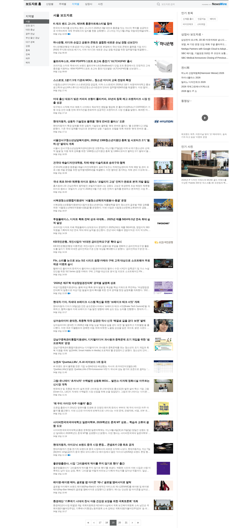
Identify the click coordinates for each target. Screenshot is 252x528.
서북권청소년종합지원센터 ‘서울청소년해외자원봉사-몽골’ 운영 (89, 200)
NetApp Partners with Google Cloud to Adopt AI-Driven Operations (214, 49)
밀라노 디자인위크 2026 (193, 82)
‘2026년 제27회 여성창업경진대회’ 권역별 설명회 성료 (84, 283)
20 (120, 522)
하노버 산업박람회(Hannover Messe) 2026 (202, 73)
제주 (28, 58)
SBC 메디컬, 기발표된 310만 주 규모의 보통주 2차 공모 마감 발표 (214, 53)
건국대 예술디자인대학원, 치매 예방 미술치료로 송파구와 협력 (89, 162)
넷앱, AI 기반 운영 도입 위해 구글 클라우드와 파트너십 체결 (211, 44)
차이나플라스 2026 (190, 77)
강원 (28, 46)
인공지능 (202, 19)
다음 (226, 163)
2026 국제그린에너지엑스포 (195, 86)
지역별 (75, 4)
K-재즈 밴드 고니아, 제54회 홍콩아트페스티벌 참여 (82, 23)
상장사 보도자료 (191, 34)
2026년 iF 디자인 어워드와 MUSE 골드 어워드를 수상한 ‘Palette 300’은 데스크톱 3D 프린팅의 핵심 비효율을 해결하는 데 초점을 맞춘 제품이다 (204, 183)
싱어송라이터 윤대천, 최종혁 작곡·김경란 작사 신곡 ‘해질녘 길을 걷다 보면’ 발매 (99, 320)
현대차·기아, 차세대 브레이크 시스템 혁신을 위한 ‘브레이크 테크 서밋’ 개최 (96, 302)
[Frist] (88, 523)
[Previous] (94, 523)
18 (107, 522)
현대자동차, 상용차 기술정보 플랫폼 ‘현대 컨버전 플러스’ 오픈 (89, 121)
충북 (28, 50)
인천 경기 (30, 25)
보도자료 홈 (33, 4)
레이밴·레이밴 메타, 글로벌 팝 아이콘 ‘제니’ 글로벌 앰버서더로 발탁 (92, 482)
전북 (28, 54)
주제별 (62, 4)
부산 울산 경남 (32, 38)
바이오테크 (188, 24)
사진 (100, 4)
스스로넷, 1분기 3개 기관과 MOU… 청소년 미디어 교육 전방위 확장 (92, 80)
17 (101, 522)
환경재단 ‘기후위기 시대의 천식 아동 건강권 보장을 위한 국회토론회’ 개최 (95, 501)
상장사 (88, 4)
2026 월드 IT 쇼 (189, 91)
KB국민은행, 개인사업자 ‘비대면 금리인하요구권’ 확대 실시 (87, 241)
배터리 (213, 19)
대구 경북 (30, 42)
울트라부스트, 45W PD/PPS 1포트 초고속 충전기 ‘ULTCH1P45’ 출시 (92, 61)
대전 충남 (30, 29)
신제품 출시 (188, 19)
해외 (28, 62)
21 (127, 522)
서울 (28, 21)
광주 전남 (30, 34)
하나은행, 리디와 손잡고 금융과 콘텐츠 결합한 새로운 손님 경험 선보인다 (95, 42)
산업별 (49, 4)
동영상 (185, 100)
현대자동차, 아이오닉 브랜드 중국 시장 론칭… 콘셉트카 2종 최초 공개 (93, 444)
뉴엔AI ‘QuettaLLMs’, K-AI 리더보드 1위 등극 (79, 362)
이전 (183, 163)
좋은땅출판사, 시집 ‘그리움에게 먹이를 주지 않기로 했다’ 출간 (89, 463)
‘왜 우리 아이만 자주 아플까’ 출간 (72, 403)
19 (114, 522)
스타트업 (201, 24)
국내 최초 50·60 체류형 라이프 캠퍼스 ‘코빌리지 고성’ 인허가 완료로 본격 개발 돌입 (101, 181)
